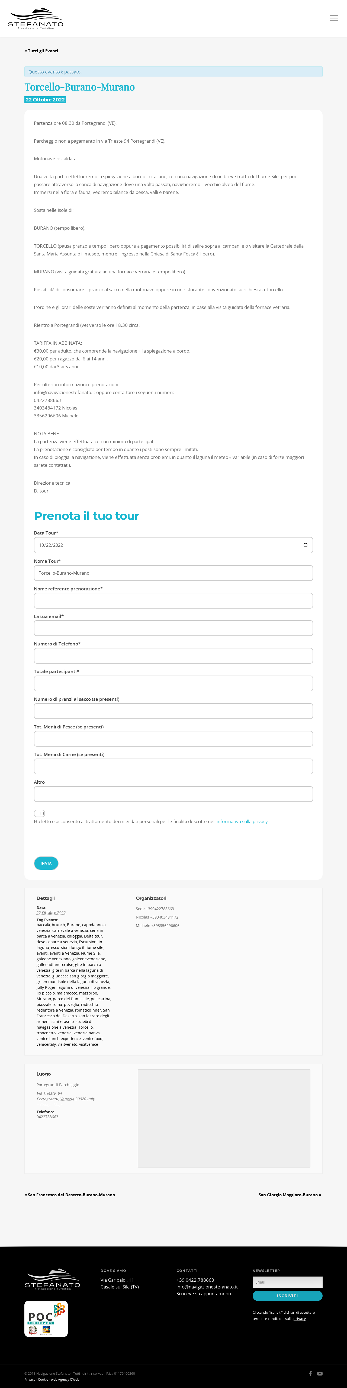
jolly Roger (46, 987)
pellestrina (100, 998)
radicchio (89, 1004)
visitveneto (67, 1044)
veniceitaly (46, 1044)
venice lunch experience (59, 1038)
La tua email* (173, 624)
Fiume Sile (90, 953)
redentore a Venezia (55, 1010)
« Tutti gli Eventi (41, 50)
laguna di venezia (73, 987)
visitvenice (88, 1044)
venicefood (92, 1038)
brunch (58, 924)
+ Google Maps (50, 1104)
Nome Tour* (173, 569)
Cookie (43, 1379)
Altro (173, 790)
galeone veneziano (53, 958)
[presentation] (75, 840)
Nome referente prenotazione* (173, 597)
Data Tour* (173, 541)
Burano (73, 924)
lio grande (100, 987)
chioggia (74, 936)
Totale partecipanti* (173, 679)
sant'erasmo (63, 1021)
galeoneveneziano (88, 958)
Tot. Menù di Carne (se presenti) (173, 762)
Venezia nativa (86, 1032)
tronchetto (46, 1032)
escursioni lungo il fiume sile (77, 947)
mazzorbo (88, 993)
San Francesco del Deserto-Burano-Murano (69, 1194)
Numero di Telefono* (173, 652)
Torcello (85, 1027)
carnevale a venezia (70, 930)
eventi (42, 953)
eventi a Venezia (64, 953)
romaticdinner (88, 1010)
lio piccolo (46, 993)
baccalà (43, 924)
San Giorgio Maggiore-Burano (290, 1194)
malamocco (67, 993)
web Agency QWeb (65, 1379)
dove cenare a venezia (57, 941)
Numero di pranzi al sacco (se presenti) (173, 707)
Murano (44, 998)
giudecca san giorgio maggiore (80, 975)
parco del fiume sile (71, 998)
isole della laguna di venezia (83, 981)
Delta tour (93, 936)
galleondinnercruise (55, 964)
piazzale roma (49, 1004)
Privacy (29, 1379)
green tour (46, 981)
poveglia (71, 1004)
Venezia (64, 1032)
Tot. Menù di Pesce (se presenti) (173, 735)
